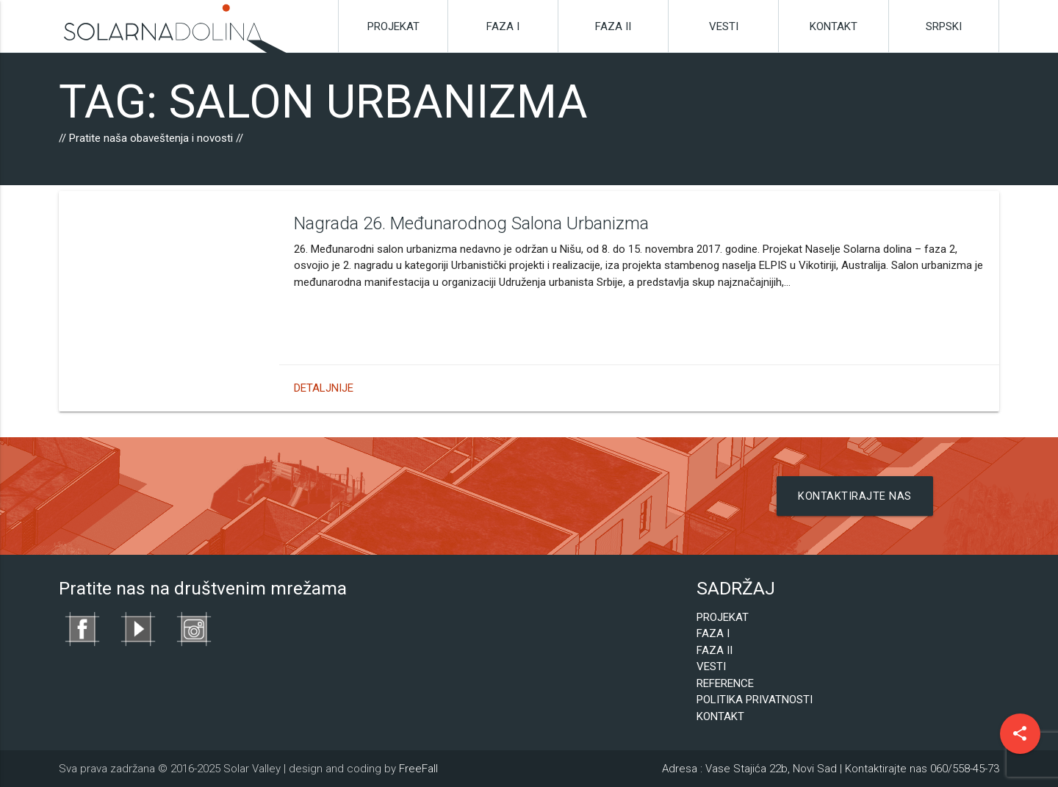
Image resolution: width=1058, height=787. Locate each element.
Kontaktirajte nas (856, 496)
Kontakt (833, 26)
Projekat (393, 26)
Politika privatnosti (755, 699)
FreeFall (418, 768)
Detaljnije (103, 388)
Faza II (613, 26)
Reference (725, 683)
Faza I (502, 26)
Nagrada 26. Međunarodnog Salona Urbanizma (250, 223)
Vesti (723, 26)
